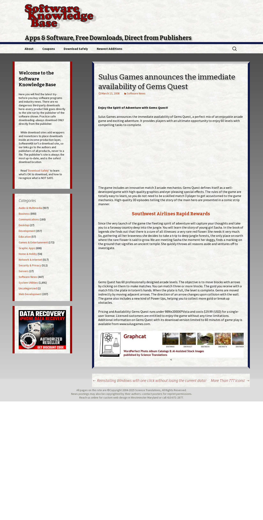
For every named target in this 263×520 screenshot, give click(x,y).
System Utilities (28, 282)
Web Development (30, 294)
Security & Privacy (30, 265)
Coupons (48, 49)
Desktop (24, 225)
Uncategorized (28, 288)
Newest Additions (109, 49)
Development (27, 231)
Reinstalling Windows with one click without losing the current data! (149, 380)
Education (25, 236)
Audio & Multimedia (30, 208)
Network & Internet (30, 259)
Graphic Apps (27, 248)
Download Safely (76, 49)
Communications (29, 219)
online (94, 397)
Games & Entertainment (33, 242)
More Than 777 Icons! (230, 380)
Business (24, 213)
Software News (136, 93)
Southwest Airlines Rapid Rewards (171, 213)
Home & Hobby (28, 254)
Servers (24, 271)
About (29, 49)
